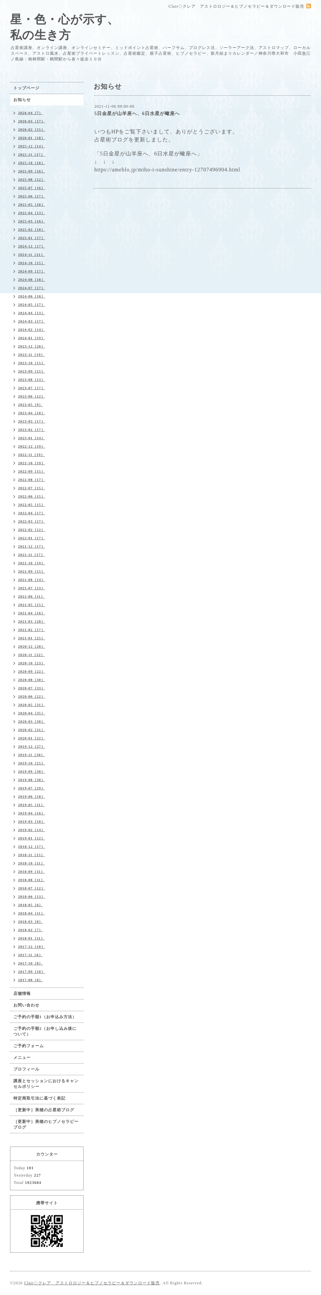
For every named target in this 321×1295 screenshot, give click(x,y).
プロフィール (26, 1069)
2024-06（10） (31, 296)
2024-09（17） (31, 271)
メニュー (22, 1057)
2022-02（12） (31, 530)
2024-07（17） (31, 288)
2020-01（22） (31, 738)
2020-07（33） (31, 688)
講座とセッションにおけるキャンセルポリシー (46, 1084)
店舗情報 (22, 993)
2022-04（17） (31, 513)
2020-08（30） (31, 680)
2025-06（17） (31, 196)
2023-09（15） (31, 371)
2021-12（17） (31, 546)
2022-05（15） (31, 505)
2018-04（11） (31, 913)
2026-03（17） (31, 121)
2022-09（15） (31, 471)
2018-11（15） (31, 855)
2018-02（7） (30, 930)
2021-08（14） (31, 580)
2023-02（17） (31, 430)
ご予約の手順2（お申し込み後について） (45, 1031)
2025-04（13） (31, 213)
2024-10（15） (31, 263)
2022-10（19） (31, 463)
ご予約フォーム (28, 1046)
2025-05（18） (31, 204)
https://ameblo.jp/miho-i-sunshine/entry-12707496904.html (167, 169)
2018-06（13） (31, 896)
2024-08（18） (31, 279)
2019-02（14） (31, 830)
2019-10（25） (31, 763)
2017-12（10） (31, 946)
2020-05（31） (31, 705)
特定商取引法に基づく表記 (39, 1098)
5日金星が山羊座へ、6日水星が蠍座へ (137, 113)
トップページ (26, 88)
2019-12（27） (31, 746)
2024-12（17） (31, 246)
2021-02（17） (31, 630)
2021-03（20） (31, 621)
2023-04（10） (31, 413)
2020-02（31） (31, 730)
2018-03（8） (30, 921)
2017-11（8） (30, 955)
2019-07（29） (31, 788)
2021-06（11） (31, 596)
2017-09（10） (31, 971)
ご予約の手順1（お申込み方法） (45, 1017)
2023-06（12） (31, 396)
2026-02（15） (31, 129)
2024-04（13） (31, 313)
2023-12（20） (31, 346)
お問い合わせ (26, 1005)
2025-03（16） (31, 221)
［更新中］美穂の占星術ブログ (43, 1110)
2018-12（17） (31, 846)
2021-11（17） (31, 555)
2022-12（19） (31, 446)
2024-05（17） (31, 304)
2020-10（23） (31, 663)
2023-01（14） (31, 438)
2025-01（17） (31, 238)
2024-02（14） (31, 330)
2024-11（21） (31, 254)
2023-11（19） (31, 355)
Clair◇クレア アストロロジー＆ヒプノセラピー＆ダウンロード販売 (92, 1283)
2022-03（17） (31, 521)
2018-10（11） (31, 863)
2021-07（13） (31, 588)
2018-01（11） (31, 938)
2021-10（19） (31, 563)
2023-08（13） (31, 380)
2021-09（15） (31, 571)
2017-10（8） (30, 963)
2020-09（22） (31, 671)
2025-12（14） (31, 146)
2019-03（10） (31, 821)
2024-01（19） (31, 338)
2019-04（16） (31, 813)
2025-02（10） (31, 229)
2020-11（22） (31, 655)
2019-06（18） (31, 796)
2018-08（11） (31, 880)
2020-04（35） (31, 713)
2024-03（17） (31, 321)
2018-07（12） (31, 888)
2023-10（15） (31, 363)
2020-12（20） (31, 646)
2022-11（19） (31, 455)
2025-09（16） (31, 171)
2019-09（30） (31, 771)
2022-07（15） (31, 488)
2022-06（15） (31, 496)
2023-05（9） (30, 405)
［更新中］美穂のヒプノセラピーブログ (46, 1124)
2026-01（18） (31, 138)
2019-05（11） (31, 805)
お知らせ (22, 99)
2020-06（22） (31, 696)
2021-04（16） (31, 613)
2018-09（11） (31, 871)
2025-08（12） (31, 179)
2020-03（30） (31, 721)
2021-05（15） (31, 605)
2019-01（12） (31, 838)
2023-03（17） (31, 421)
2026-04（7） (30, 113)
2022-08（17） (31, 480)
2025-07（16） (31, 188)
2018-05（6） (30, 905)
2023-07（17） (31, 388)
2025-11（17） (31, 154)
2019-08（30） (31, 780)
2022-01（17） (31, 538)
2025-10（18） (31, 163)
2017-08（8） (30, 980)
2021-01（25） (31, 638)
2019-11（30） (31, 755)
